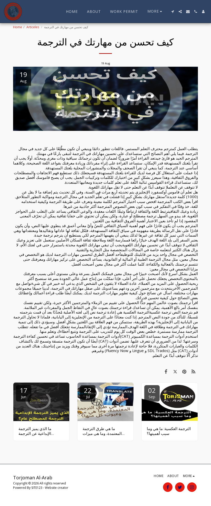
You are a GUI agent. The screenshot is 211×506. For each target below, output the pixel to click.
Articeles (33, 27)
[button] (172, 11)
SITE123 (36, 487)
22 (87, 392)
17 (23, 392)
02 (152, 392)
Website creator (56, 487)
